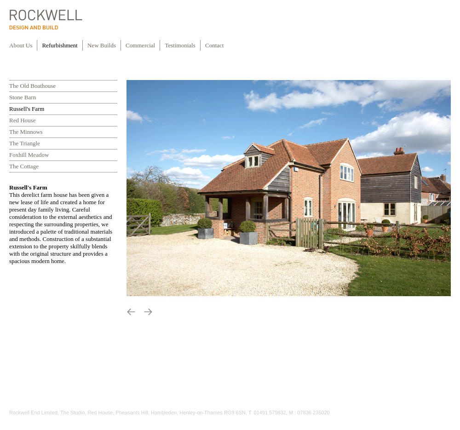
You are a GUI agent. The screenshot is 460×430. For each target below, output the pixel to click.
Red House (22, 120)
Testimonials (181, 45)
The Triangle (24, 143)
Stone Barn (22, 97)
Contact (214, 45)
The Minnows (26, 131)
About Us (20, 45)
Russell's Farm (26, 108)
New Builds (101, 45)
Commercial (140, 45)
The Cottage (24, 166)
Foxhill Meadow (29, 154)
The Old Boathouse (32, 85)
